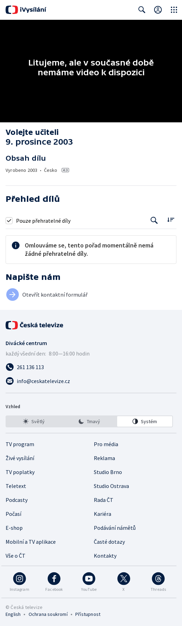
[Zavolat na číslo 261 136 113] (91, 367)
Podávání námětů (115, 527)
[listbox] (89, 421)
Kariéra (102, 513)
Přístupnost (87, 614)
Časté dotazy (109, 541)
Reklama (104, 458)
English (13, 614)
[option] (33, 421)
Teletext (16, 485)
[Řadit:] (170, 220)
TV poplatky (20, 471)
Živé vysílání (20, 458)
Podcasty (17, 499)
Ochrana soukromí (48, 614)
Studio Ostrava (111, 485)
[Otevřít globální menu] (174, 10)
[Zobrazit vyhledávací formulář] (142, 10)
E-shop (14, 527)
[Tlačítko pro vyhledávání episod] (154, 220)
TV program (20, 444)
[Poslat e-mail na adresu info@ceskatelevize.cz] (91, 381)
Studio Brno (108, 471)
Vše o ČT (15, 555)
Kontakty (105, 555)
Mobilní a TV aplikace (31, 541)
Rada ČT (103, 499)
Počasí (13, 513)
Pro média (106, 444)
